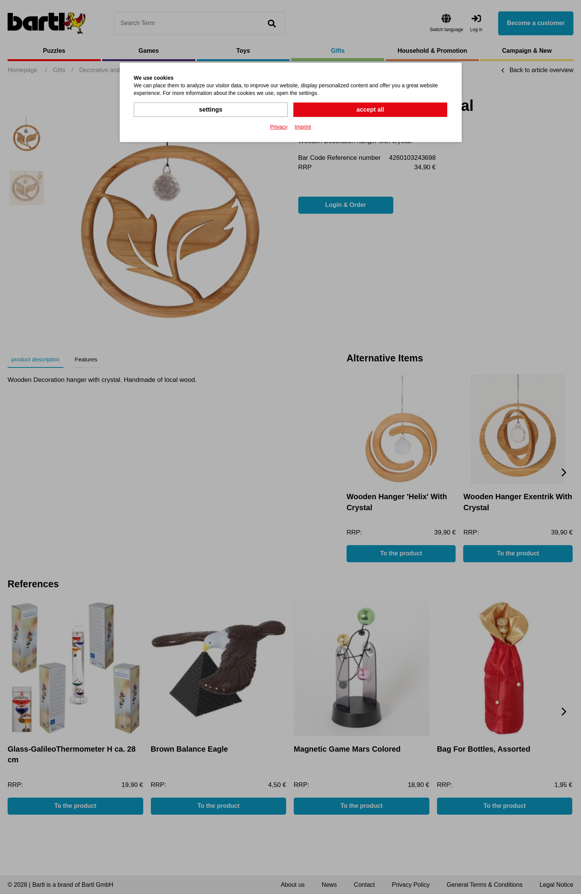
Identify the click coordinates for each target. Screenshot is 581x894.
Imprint (303, 127)
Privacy (279, 127)
